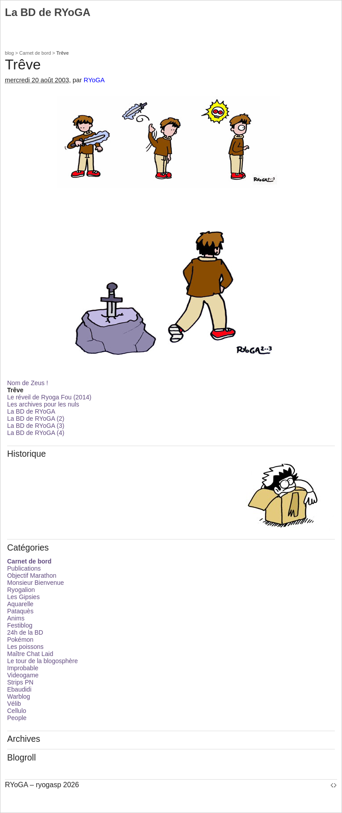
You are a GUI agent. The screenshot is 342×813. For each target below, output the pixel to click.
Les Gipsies (23, 596)
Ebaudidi (19, 689)
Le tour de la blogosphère (42, 660)
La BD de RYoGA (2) (35, 418)
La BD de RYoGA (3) (35, 425)
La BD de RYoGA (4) (35, 432)
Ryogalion (21, 589)
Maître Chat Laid (30, 653)
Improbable (22, 668)
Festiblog (20, 625)
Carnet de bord (35, 53)
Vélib (14, 703)
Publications (24, 568)
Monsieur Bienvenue (35, 582)
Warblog (18, 696)
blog (9, 53)
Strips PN (20, 682)
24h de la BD (25, 632)
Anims (15, 618)
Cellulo (16, 710)
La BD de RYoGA (31, 411)
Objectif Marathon (32, 575)
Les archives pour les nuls (43, 404)
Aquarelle (20, 604)
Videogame (23, 675)
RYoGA (94, 80)
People (17, 717)
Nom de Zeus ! (27, 382)
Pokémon (20, 639)
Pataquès (20, 611)
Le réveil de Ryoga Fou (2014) (49, 397)
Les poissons (25, 646)
